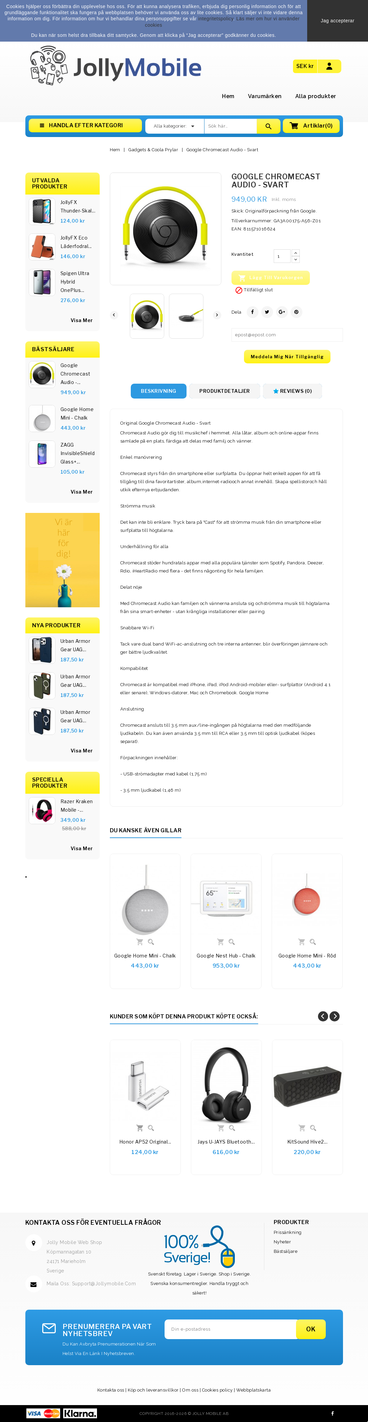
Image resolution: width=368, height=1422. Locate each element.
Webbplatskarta (253, 1390)
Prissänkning (288, 1232)
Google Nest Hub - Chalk (226, 955)
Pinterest (296, 312)
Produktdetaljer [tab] (224, 391)
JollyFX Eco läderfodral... (76, 242)
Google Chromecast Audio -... (75, 373)
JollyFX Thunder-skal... (78, 206)
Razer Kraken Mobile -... (76, 805)
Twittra (267, 312)
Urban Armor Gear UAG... (75, 645)
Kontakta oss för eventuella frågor (93, 1222)
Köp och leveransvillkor (153, 1390)
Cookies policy (217, 1390)
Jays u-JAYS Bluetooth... (226, 1142)
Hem (228, 96)
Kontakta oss (110, 1390)
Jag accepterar (337, 20)
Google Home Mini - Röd (307, 955)
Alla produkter (315, 96)
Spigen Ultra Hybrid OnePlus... (75, 281)
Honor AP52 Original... (145, 1142)
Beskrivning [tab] (158, 391)
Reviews (292, 391)
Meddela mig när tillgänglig (287, 356)
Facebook (332, 1413)
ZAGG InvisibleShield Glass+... (77, 453)
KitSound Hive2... (307, 1142)
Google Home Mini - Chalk (77, 413)
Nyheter (282, 1241)
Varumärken (265, 96)
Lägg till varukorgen (270, 278)
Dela (253, 312)
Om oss (190, 1390)
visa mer (82, 492)
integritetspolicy (216, 18)
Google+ (282, 312)
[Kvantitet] (282, 256)
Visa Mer (82, 320)
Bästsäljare (286, 1251)
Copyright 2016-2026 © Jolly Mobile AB (184, 1413)
